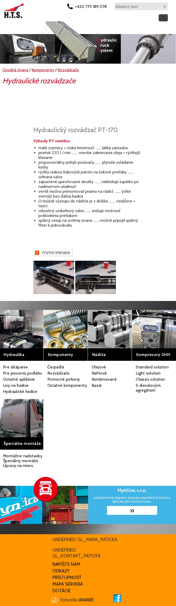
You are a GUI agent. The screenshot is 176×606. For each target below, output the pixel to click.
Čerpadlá (55, 367)
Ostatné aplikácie (19, 379)
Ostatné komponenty (67, 385)
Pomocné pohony (63, 379)
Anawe (86, 599)
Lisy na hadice (16, 385)
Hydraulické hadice (20, 391)
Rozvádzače (58, 373)
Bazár (97, 385)
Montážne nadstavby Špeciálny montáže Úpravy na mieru (22, 460)
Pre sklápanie (15, 367)
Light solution (148, 373)
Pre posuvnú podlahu (22, 373)
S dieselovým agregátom (148, 388)
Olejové (99, 367)
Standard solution (152, 367)
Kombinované (104, 379)
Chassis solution (150, 379)
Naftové (99, 373)
